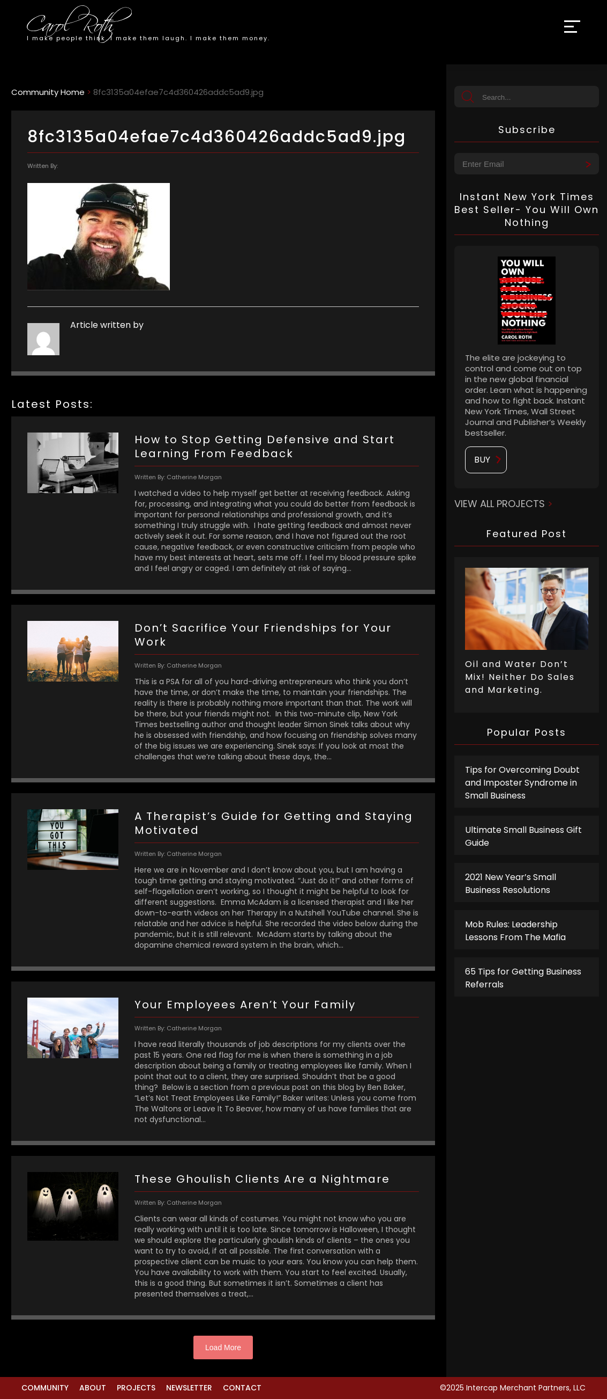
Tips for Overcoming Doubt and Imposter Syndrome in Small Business (522, 783)
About (92, 1387)
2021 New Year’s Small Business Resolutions (510, 883)
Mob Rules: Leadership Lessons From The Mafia (515, 930)
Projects (136, 1387)
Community (45, 1387)
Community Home (48, 92)
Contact (242, 1387)
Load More (223, 1347)
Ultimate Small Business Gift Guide (523, 836)
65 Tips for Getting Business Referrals (523, 978)
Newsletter (189, 1387)
